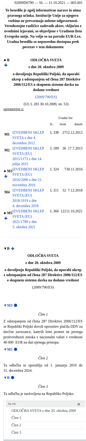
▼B (6, 378)
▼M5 (7, 349)
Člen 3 (16, 432)
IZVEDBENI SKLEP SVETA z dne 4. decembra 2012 (28, 137)
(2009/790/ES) (46, 97)
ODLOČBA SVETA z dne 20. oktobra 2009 (43, 411)
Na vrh (12, 403)
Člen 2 (16, 425)
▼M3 (7, 305)
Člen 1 (16, 418)
